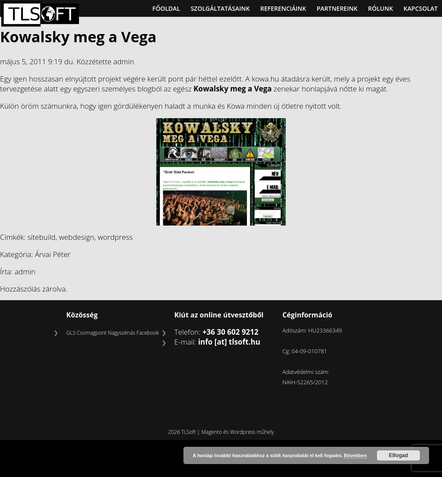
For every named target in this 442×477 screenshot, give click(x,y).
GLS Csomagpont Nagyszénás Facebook (112, 332)
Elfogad (398, 455)
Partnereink (337, 8)
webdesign (77, 237)
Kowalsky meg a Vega (78, 37)
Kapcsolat (421, 8)
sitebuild (42, 237)
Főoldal (166, 8)
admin (123, 61)
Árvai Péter (53, 254)
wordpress (115, 237)
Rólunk (380, 8)
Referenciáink (283, 8)
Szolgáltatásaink (220, 8)
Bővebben (355, 455)
